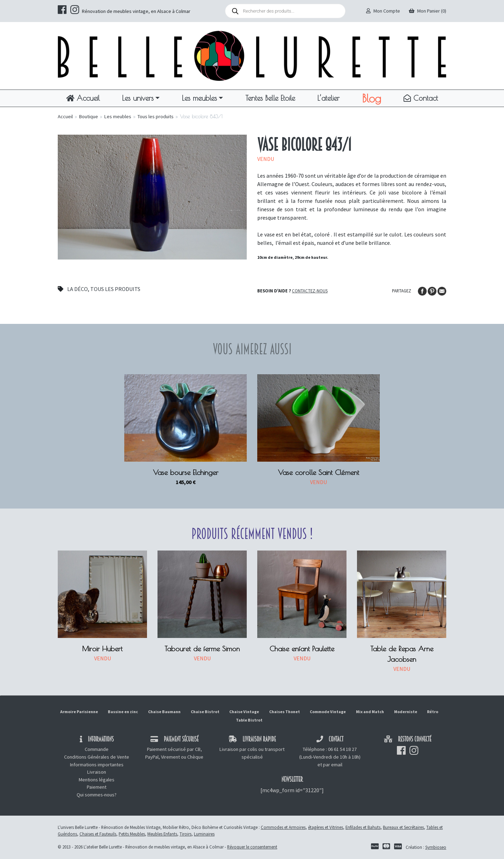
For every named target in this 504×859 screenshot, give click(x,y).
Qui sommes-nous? (97, 794)
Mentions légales (96, 779)
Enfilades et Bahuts (362, 827)
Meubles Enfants (162, 834)
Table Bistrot (249, 720)
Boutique (88, 116)
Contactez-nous (310, 290)
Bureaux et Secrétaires (403, 827)
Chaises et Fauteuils (97, 834)
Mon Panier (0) (427, 11)
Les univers (138, 98)
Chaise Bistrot (205, 711)
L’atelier (328, 98)
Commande (96, 749)
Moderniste (405, 711)
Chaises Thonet (284, 711)
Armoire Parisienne (79, 711)
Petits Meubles (132, 834)
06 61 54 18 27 (342, 749)
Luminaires (204, 834)
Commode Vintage (328, 711)
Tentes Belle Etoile (270, 98)
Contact (421, 98)
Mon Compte (383, 11)
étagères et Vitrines (325, 827)
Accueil (83, 98)
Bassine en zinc (123, 711)
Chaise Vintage (244, 711)
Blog (371, 98)
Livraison (96, 772)
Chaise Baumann (164, 711)
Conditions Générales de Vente (96, 757)
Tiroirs (185, 834)
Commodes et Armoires (283, 827)
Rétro (432, 711)
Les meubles (199, 98)
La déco (77, 288)
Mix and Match (370, 711)
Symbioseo (435, 847)
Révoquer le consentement (252, 847)
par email (332, 764)
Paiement (96, 787)
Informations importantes (97, 764)
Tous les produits (156, 116)
